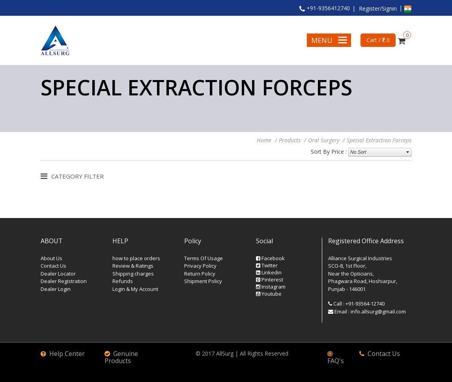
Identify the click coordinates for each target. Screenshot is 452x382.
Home (264, 140)
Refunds (122, 281)
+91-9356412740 (324, 8)
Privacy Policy (200, 265)
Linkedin (269, 272)
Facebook (270, 258)
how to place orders (136, 258)
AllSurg (224, 353)
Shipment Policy (203, 281)
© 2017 (206, 353)
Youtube (269, 293)
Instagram (271, 286)
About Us (51, 258)
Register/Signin (378, 8)
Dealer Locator (58, 273)
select (407, 152)
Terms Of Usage (203, 258)
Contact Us (53, 265)
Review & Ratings (132, 265)
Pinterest (269, 279)
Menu (329, 40)
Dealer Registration (64, 281)
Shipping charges (133, 273)
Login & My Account (135, 289)
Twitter (267, 265)
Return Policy (199, 273)
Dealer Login (56, 289)
